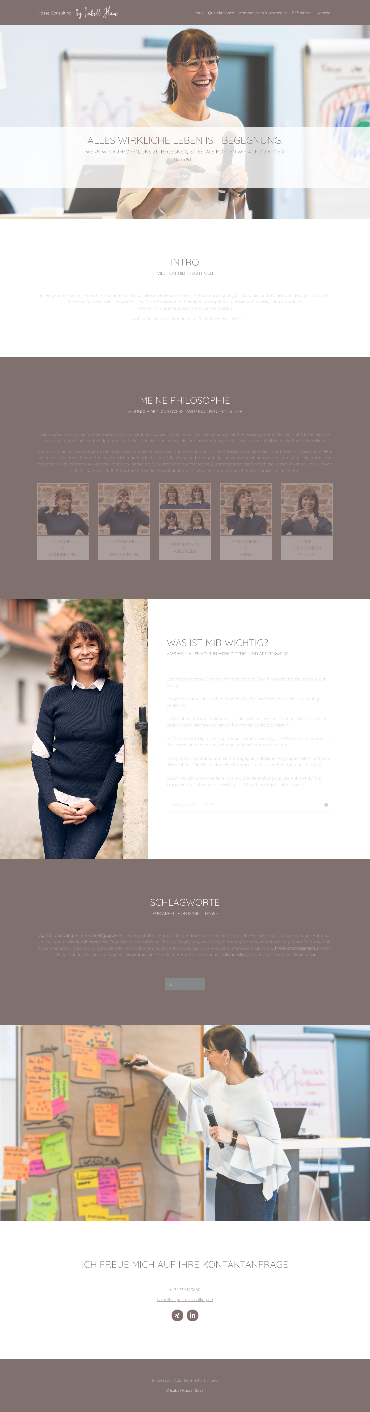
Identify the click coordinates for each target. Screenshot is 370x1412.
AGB (177, 1380)
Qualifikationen (221, 12)
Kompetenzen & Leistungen (263, 12)
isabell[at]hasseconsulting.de (185, 1299)
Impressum (162, 1380)
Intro (199, 12)
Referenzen (301, 12)
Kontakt (323, 12)
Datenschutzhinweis (201, 1380)
